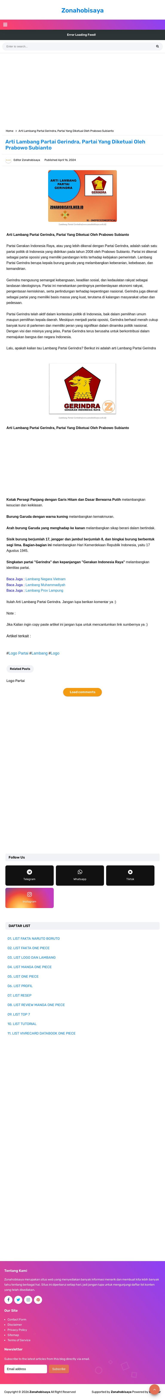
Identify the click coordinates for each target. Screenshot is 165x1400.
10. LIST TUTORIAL (22, 1024)
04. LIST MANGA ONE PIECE (30, 967)
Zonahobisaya (121, 1392)
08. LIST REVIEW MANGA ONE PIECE (36, 1005)
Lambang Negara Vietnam (46, 579)
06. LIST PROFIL (20, 986)
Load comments (82, 692)
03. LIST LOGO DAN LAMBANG (32, 957)
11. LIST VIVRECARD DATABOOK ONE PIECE (42, 1033)
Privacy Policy (17, 1330)
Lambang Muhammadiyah (45, 585)
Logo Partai (18, 653)
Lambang (40, 653)
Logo (55, 653)
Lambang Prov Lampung (44, 590)
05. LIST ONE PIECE (23, 976)
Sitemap (13, 1335)
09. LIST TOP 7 (19, 1014)
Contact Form (17, 1319)
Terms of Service (19, 1340)
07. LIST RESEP (19, 995)
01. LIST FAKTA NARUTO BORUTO (34, 938)
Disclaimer (15, 1325)
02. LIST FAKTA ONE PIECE (29, 948)
